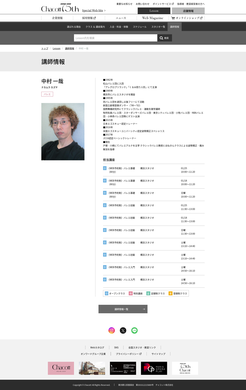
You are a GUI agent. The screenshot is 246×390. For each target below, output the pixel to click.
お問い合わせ (142, 3)
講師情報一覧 (121, 309)
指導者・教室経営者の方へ (191, 3)
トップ (44, 48)
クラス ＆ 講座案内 (95, 26)
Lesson (154, 11)
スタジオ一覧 (158, 26)
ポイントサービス (162, 3)
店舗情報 (188, 11)
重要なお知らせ (124, 3)
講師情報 (174, 26)
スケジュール (140, 26)
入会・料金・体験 (119, 26)
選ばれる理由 (74, 26)
